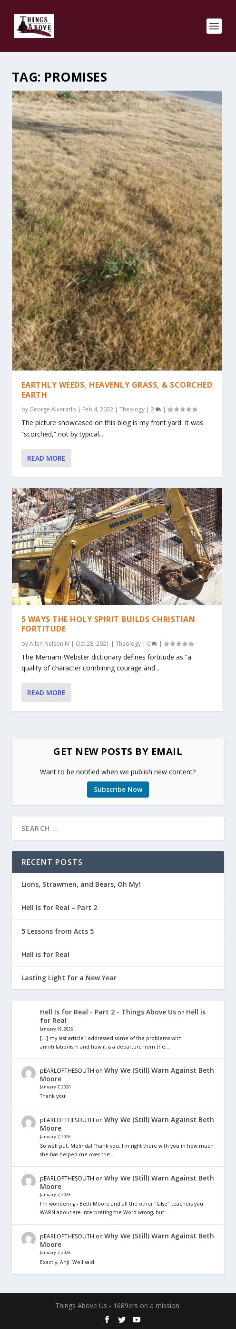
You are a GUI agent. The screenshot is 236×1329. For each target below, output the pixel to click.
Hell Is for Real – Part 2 (59, 907)
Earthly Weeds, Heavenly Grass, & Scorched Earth (117, 389)
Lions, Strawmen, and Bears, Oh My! (81, 884)
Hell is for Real (45, 954)
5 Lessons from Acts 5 (57, 931)
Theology (132, 409)
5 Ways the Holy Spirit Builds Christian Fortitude (108, 623)
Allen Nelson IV (49, 644)
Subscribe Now (118, 789)
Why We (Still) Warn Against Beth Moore (127, 1074)
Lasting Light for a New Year (69, 977)
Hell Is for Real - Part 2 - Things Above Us (108, 1011)
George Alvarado (53, 409)
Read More (46, 458)
